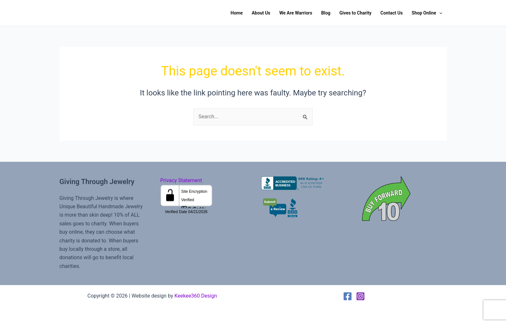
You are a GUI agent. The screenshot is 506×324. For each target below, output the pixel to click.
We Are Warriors (295, 12)
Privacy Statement (181, 180)
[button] (439, 13)
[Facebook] (347, 296)
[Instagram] (360, 296)
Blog (325, 12)
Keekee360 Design (196, 296)
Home (236, 12)
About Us (261, 12)
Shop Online (427, 13)
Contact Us (391, 12)
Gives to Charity (355, 12)
